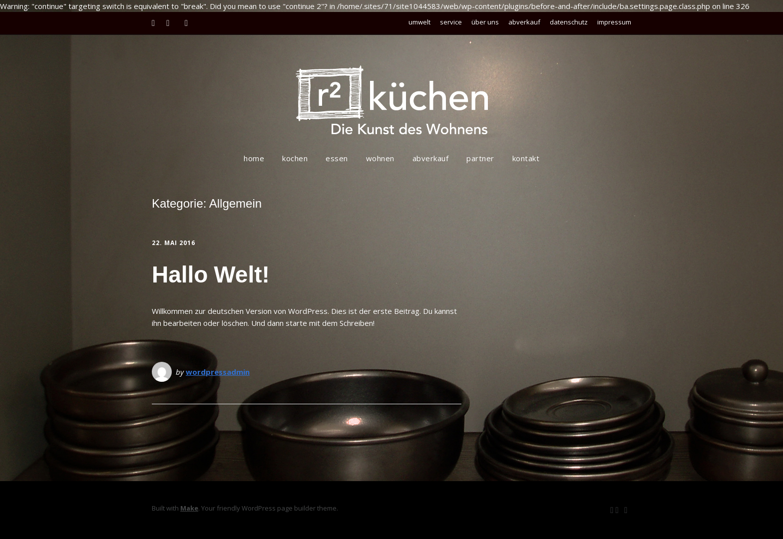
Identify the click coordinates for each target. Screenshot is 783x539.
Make (189, 508)
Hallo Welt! (211, 274)
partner (480, 158)
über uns (485, 21)
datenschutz (569, 21)
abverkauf (524, 21)
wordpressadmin (218, 372)
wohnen (380, 158)
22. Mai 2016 (173, 243)
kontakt (526, 158)
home (254, 158)
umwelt (419, 21)
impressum (614, 21)
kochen (295, 158)
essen (337, 158)
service (451, 21)
